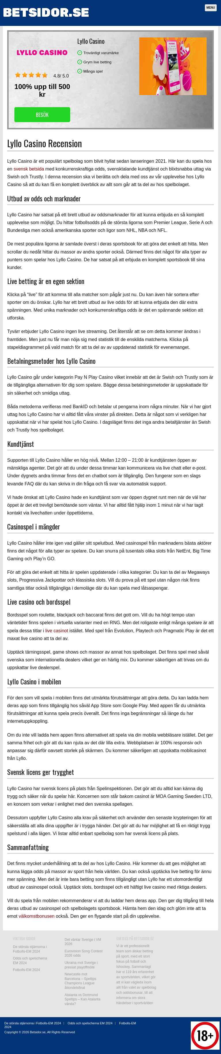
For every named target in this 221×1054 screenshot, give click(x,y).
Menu (211, 7)
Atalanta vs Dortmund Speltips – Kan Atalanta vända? (82, 999)
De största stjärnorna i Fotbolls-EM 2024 (30, 949)
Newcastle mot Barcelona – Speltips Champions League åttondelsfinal (80, 981)
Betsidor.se (37, 1032)
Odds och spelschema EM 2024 (90, 1023)
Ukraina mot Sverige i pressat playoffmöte (81, 965)
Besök (42, 114)
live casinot (56, 630)
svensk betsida (29, 168)
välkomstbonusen (37, 916)
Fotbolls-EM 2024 (26, 970)
